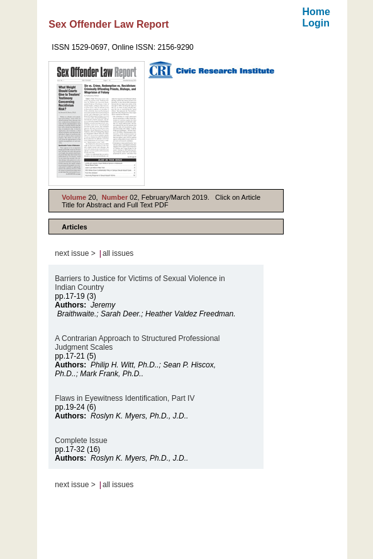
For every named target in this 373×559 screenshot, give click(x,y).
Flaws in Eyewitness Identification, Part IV (124, 398)
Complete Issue (81, 440)
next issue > (75, 253)
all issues (118, 253)
